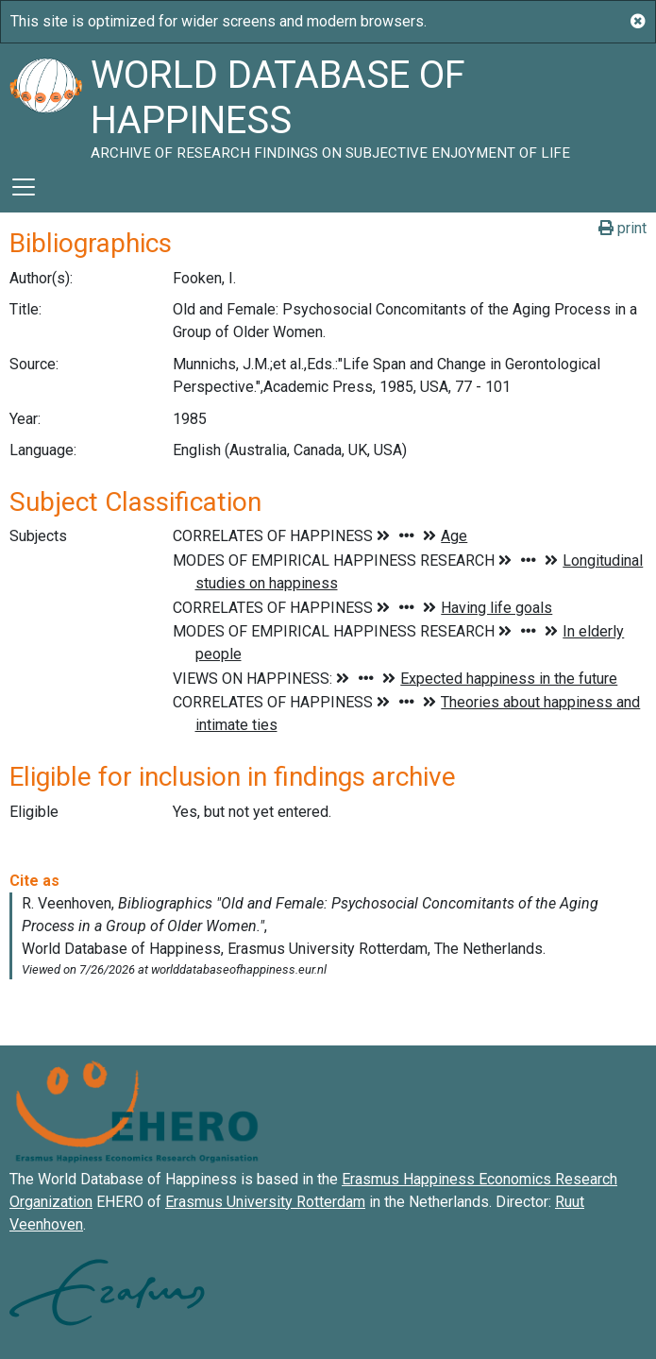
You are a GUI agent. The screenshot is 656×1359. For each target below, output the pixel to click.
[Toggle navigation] (23, 187)
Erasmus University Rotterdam (265, 1202)
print (622, 228)
